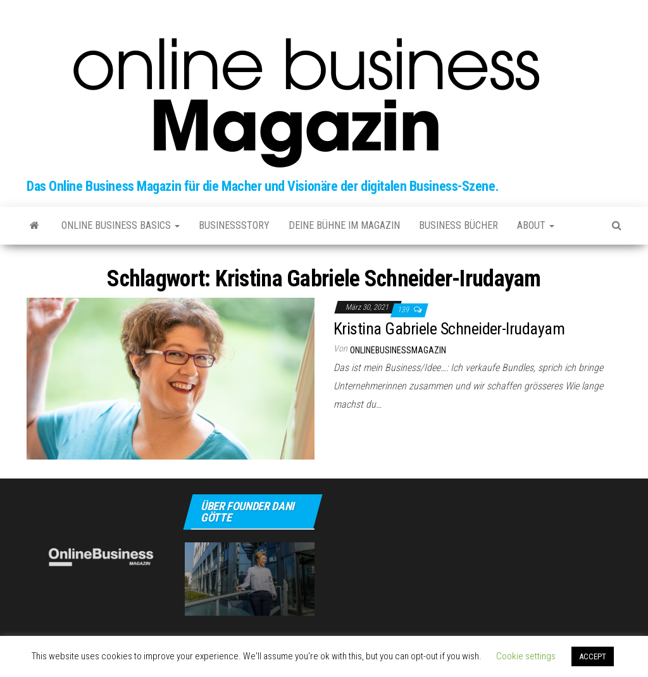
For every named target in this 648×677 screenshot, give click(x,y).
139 (404, 309)
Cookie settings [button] (526, 656)
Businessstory (234, 225)
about (535, 225)
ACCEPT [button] (592, 656)
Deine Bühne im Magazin (344, 225)
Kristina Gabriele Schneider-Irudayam (448, 328)
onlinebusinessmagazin (398, 350)
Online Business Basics (120, 225)
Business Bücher (458, 225)
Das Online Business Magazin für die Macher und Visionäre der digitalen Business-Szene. (263, 186)
